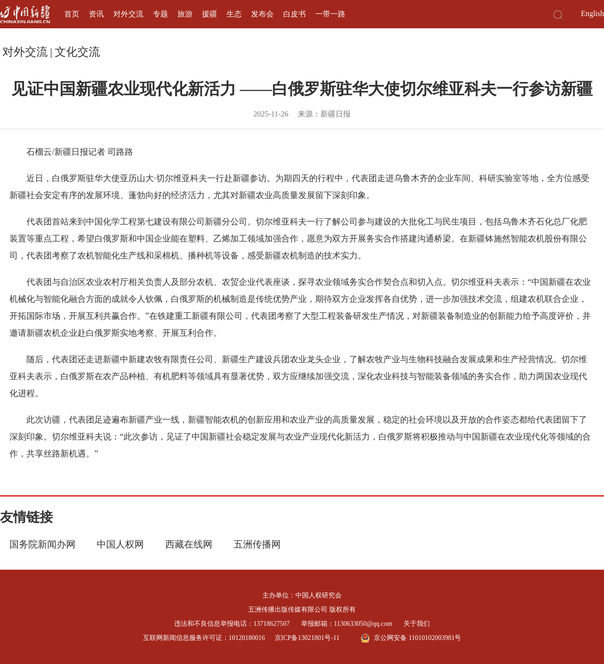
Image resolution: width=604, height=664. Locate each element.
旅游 (185, 14)
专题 (160, 14)
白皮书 (294, 14)
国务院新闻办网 (42, 544)
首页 (71, 14)
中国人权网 (120, 544)
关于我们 (416, 623)
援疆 (209, 14)
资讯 (96, 14)
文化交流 (77, 52)
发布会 (262, 14)
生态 (234, 14)
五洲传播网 (257, 544)
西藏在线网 (188, 544)
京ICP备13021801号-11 (307, 637)
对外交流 (128, 14)
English (592, 13)
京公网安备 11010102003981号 (411, 638)
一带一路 (330, 14)
